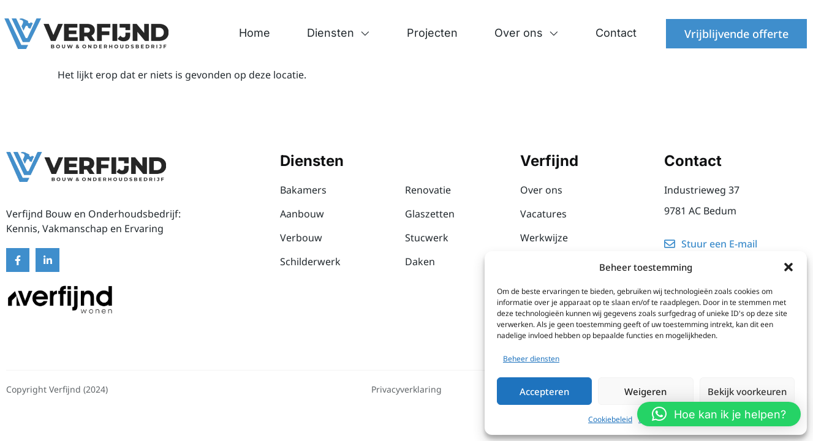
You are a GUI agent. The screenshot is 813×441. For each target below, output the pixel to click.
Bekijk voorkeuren (747, 391)
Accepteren (544, 391)
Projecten (432, 32)
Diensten (338, 33)
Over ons (526, 33)
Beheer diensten (531, 358)
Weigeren (645, 391)
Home (254, 32)
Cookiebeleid (610, 419)
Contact (616, 32)
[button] (788, 267)
